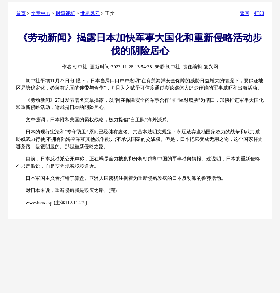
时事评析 (65, 13)
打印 (259, 13)
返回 (244, 13)
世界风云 (90, 13)
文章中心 (40, 13)
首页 (21, 13)
